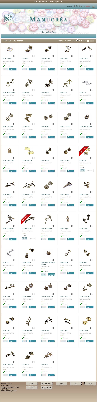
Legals (32, 388)
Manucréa (48, 19)
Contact (31, 384)
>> (85, 41)
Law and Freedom (46, 388)
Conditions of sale (46, 384)
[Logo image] (8, 18)
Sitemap (90, 384)
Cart (76, 384)
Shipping (61, 384)
